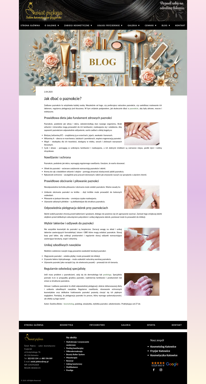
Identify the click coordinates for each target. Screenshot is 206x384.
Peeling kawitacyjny (75, 348)
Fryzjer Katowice (160, 351)
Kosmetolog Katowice (163, 346)
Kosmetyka (66, 325)
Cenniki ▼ (151, 25)
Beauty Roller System (75, 354)
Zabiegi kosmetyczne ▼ (78, 25)
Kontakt (180, 25)
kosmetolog (69, 304)
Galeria (126, 325)
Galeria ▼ (134, 25)
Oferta (151, 325)
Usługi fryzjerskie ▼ (110, 25)
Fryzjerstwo (97, 325)
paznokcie (134, 108)
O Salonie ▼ (52, 25)
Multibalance (72, 367)
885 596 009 (47, 358)
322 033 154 (33, 358)
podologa (107, 274)
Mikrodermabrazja (74, 351)
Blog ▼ (166, 25)
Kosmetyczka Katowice (164, 355)
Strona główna (30, 25)
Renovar (70, 361)
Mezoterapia (71, 357)
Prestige (69, 370)
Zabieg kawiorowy (74, 364)
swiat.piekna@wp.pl (39, 361)
